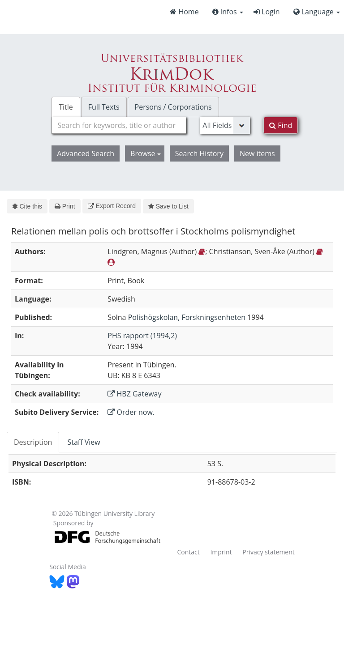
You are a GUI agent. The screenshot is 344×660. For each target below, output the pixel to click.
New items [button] (257, 153)
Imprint (221, 552)
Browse (145, 153)
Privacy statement (268, 552)
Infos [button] (227, 12)
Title (66, 107)
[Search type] (225, 125)
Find (280, 125)
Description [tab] (33, 442)
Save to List (168, 206)
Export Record (112, 205)
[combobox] (119, 125)
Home (184, 12)
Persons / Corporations (173, 107)
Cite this (27, 206)
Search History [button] (199, 153)
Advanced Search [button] (85, 153)
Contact (188, 552)
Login (267, 12)
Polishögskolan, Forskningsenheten (186, 317)
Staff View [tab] (83, 442)
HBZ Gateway (134, 394)
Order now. (131, 412)
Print (65, 206)
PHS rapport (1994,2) (142, 336)
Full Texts (104, 107)
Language (316, 12)
